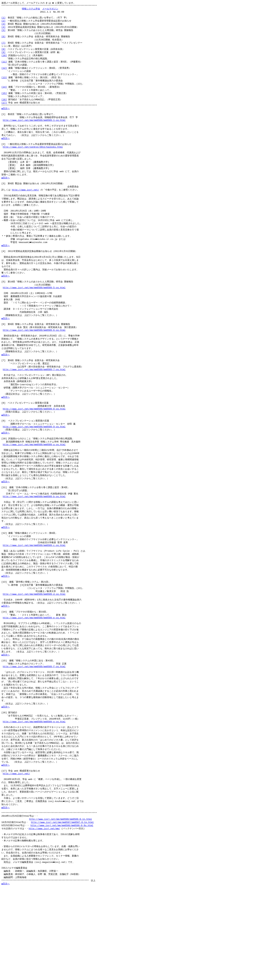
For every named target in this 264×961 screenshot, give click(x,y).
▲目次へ (5, 115)
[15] (4, 99)
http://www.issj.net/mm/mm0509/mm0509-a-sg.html (34, 480)
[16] (4, 105)
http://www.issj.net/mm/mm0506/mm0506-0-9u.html (61, 891)
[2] (3, 22)
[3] (3, 25)
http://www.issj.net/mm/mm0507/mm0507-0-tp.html (62, 887)
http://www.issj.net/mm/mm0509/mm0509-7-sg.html (34, 398)
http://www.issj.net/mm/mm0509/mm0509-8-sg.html (34, 440)
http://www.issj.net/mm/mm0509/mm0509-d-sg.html (34, 641)
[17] (4, 109)
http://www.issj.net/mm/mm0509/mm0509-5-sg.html (34, 309)
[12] (4, 72)
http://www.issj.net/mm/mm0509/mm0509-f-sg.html (34, 720)
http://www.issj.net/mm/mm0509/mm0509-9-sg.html (34, 460)
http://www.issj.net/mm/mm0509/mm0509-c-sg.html (34, 588)
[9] (3, 55)
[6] (3, 39)
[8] (3, 52)
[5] (3, 32)
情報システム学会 (31, 9)
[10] (4, 59)
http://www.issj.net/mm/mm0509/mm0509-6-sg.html (34, 355)
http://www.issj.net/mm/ (44, 894)
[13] (4, 82)
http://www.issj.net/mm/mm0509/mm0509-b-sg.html (34, 536)
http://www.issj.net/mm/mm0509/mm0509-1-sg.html (34, 128)
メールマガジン (50, 9)
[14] (4, 92)
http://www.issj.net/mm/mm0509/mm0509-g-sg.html (34, 779)
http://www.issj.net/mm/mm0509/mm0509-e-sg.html (34, 667)
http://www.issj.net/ (25, 204)
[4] (3, 29)
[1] (3, 19)
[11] (4, 65)
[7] (3, 45)
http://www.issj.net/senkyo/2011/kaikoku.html (33, 158)
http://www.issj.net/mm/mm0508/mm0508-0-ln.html (60, 884)
